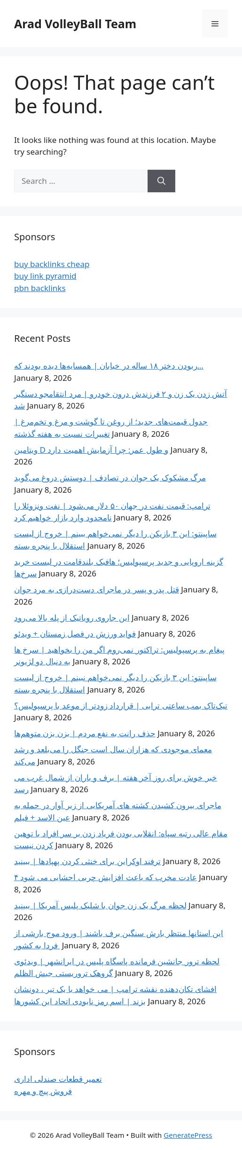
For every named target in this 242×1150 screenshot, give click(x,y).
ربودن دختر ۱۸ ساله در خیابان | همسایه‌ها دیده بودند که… (108, 365)
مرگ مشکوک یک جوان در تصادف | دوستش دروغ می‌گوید (110, 477)
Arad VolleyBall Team (75, 24)
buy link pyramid (45, 275)
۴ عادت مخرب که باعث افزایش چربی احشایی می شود (105, 877)
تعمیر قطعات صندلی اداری (58, 1078)
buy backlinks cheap (51, 264)
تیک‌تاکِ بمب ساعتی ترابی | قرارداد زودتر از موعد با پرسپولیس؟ (120, 705)
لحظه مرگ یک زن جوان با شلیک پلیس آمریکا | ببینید (100, 905)
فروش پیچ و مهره (43, 1091)
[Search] (161, 181)
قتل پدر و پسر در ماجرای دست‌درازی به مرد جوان (96, 589)
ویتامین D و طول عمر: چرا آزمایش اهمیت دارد (91, 449)
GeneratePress (188, 1135)
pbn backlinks (40, 288)
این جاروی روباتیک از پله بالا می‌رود (72, 617)
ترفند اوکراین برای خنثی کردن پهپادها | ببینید (87, 861)
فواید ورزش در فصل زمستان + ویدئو (75, 633)
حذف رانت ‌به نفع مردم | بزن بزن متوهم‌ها (85, 733)
